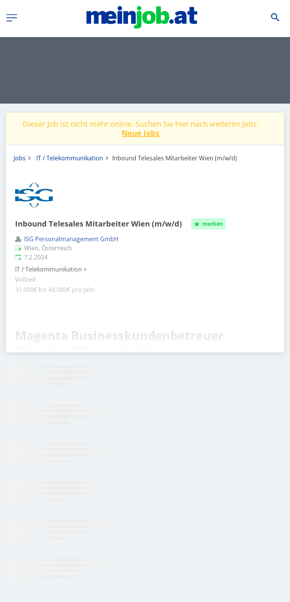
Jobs (20, 158)
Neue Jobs (140, 133)
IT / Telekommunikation (69, 158)
